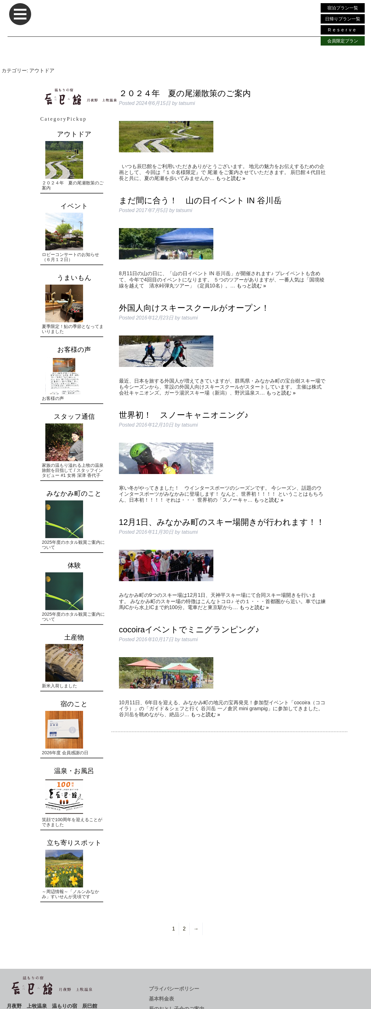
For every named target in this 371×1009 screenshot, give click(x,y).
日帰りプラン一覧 (342, 18)
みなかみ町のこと (74, 493)
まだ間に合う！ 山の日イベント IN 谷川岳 (200, 200)
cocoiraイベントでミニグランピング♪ (189, 629)
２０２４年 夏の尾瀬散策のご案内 (185, 93)
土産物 (74, 637)
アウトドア (74, 134)
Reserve (342, 29)
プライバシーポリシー (174, 988)
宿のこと (74, 703)
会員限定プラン (342, 40)
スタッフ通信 (74, 416)
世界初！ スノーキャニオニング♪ (184, 415)
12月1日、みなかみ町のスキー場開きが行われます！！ (222, 522)
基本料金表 (161, 998)
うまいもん (74, 277)
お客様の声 (74, 349)
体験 (74, 565)
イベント (74, 206)
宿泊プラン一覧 (342, 7)
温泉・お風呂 (74, 770)
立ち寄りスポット (74, 842)
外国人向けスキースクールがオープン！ (194, 307)
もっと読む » (230, 178)
